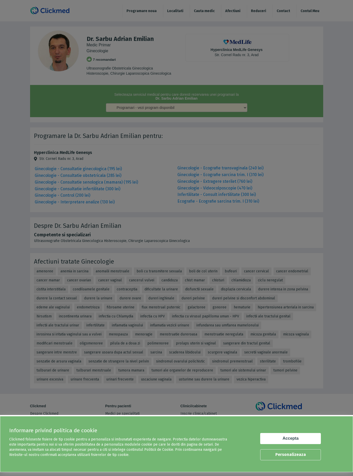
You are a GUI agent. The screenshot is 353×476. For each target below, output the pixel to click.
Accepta (290, 438)
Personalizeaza (290, 454)
